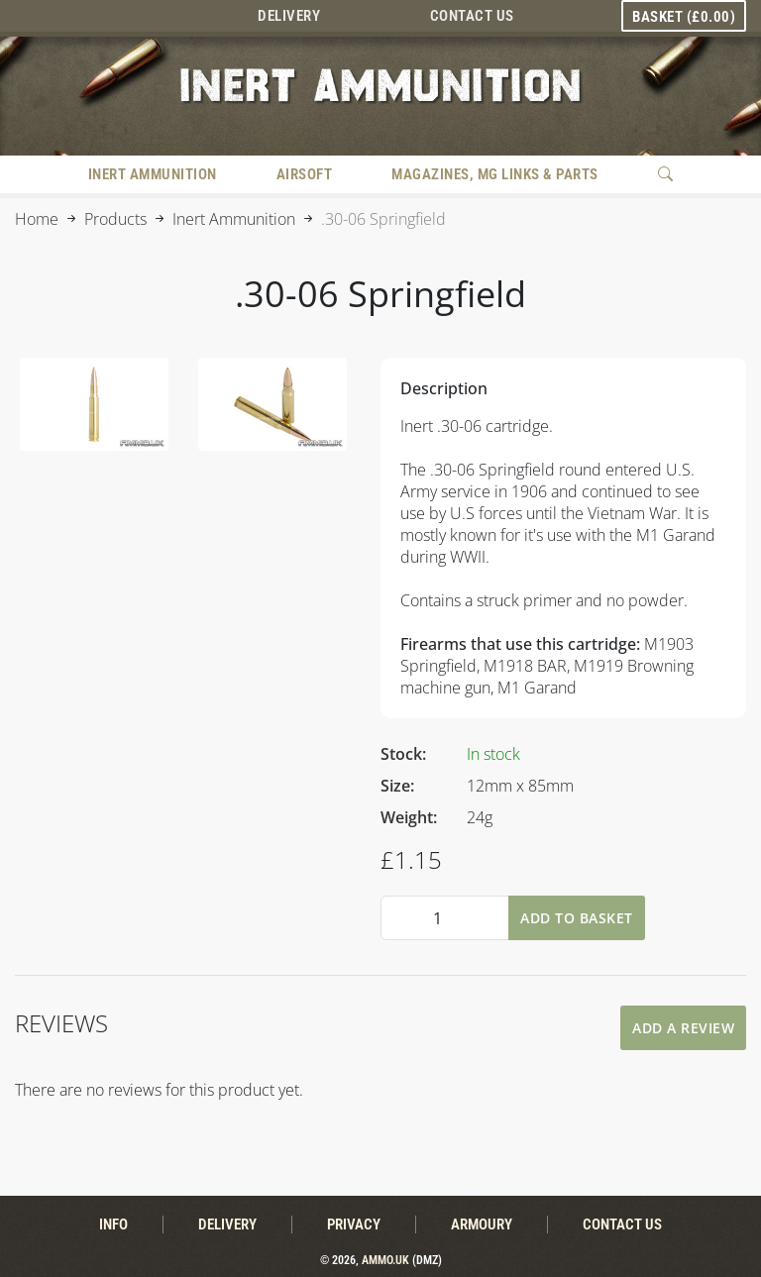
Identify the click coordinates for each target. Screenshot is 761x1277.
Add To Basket (576, 917)
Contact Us (472, 16)
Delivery (289, 16)
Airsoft (304, 174)
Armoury (481, 1224)
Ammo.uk (385, 1260)
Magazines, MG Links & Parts (494, 174)
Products (115, 219)
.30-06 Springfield (383, 219)
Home (36, 219)
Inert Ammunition (152, 174)
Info (113, 1224)
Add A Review (683, 1027)
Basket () (683, 17)
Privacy (353, 1224)
